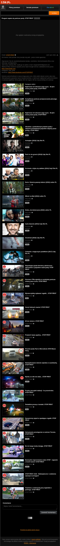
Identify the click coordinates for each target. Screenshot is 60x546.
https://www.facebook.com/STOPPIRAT (20, 72)
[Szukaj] (24, 13)
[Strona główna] (5, 2)
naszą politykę (35, 539)
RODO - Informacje (30, 543)
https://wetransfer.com (8, 68)
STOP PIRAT (10, 55)
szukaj (54, 13)
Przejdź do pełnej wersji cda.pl (30, 530)
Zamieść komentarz (48, 512)
